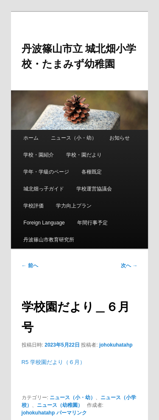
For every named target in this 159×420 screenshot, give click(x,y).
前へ (30, 266)
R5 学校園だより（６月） (53, 362)
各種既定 (91, 172)
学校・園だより (84, 155)
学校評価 (33, 206)
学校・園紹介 (38, 155)
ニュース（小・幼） (74, 138)
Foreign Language (43, 223)
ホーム (31, 138)
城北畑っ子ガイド (43, 189)
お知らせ (119, 138)
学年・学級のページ (46, 172)
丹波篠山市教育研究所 (48, 240)
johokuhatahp (116, 345)
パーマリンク (71, 413)
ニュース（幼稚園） (60, 405)
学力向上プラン (74, 206)
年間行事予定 (92, 223)
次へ (129, 266)
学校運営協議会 (94, 189)
